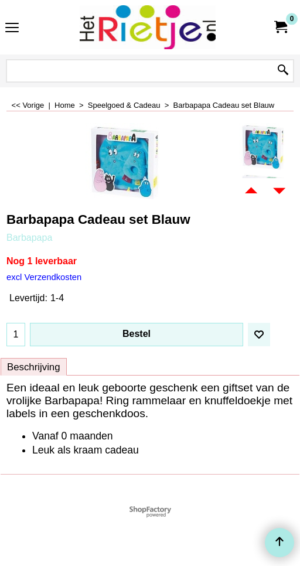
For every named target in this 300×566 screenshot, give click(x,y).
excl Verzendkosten (43, 277)
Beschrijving (33, 367)
